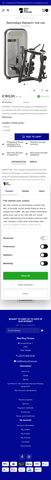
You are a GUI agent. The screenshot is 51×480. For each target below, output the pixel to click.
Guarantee (25, 412)
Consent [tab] (9, 191)
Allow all (25, 276)
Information (19, 161)
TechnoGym (25, 26)
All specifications (25, 300)
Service (25, 403)
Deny (25, 293)
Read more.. (7, 117)
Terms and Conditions (25, 416)
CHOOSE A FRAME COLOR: (13, 123)
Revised (26, 102)
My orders (25, 429)
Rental (25, 379)
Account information (25, 425)
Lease (25, 375)
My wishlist (25, 437)
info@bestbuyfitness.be (26, 361)
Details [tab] (25, 191)
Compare (25, 441)
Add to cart (31, 136)
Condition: (8, 102)
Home (17, 18)
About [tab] (42, 191)
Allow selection (25, 285)
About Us (25, 371)
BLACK (7, 127)
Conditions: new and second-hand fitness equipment (26, 385)
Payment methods (25, 408)
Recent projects (25, 399)
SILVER (7, 130)
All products (25, 446)
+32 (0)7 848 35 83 (26, 355)
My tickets (25, 433)
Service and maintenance (26, 390)
